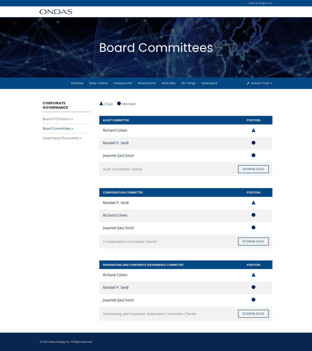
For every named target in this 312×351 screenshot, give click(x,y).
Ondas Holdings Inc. (59, 341)
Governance (209, 83)
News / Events (98, 83)
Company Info (123, 83)
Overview (77, 83)
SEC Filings (188, 83)
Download (253, 169)
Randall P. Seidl (116, 142)
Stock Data (169, 83)
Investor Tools (260, 83)
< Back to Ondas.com (260, 3)
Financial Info (147, 83)
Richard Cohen (115, 130)
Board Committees (57, 128)
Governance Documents (61, 138)
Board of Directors (56, 119)
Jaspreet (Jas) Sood (118, 155)
